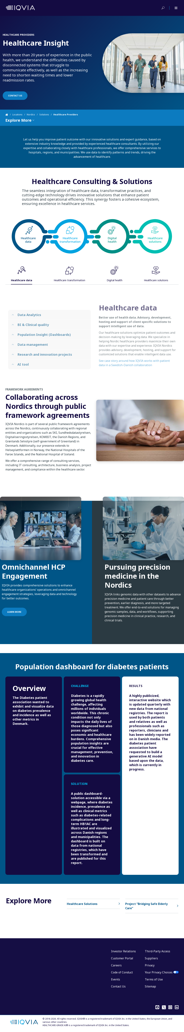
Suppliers (151, 958)
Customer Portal (122, 958)
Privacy (150, 965)
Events (115, 979)
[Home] (8, 114)
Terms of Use (154, 979)
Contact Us (118, 986)
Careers (116, 965)
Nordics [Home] (31, 114)
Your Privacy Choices (158, 972)
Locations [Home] (17, 114)
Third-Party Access (157, 951)
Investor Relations (123, 951)
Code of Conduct (122, 972)
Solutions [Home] (44, 114)
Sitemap (150, 986)
